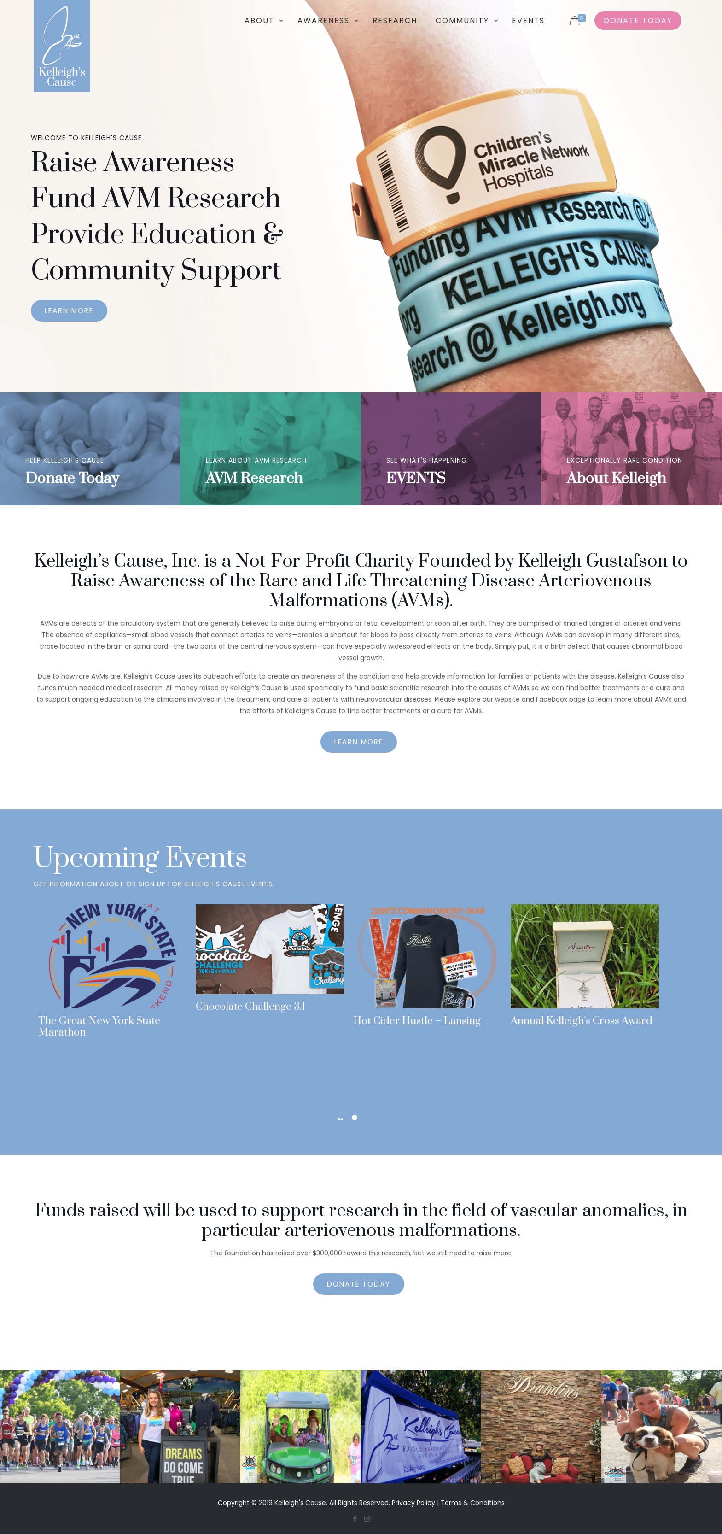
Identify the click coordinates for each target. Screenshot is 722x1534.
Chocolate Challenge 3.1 (250, 1006)
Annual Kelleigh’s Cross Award (581, 1021)
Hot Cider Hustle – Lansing (417, 1021)
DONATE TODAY (638, 20)
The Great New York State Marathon (99, 1026)
